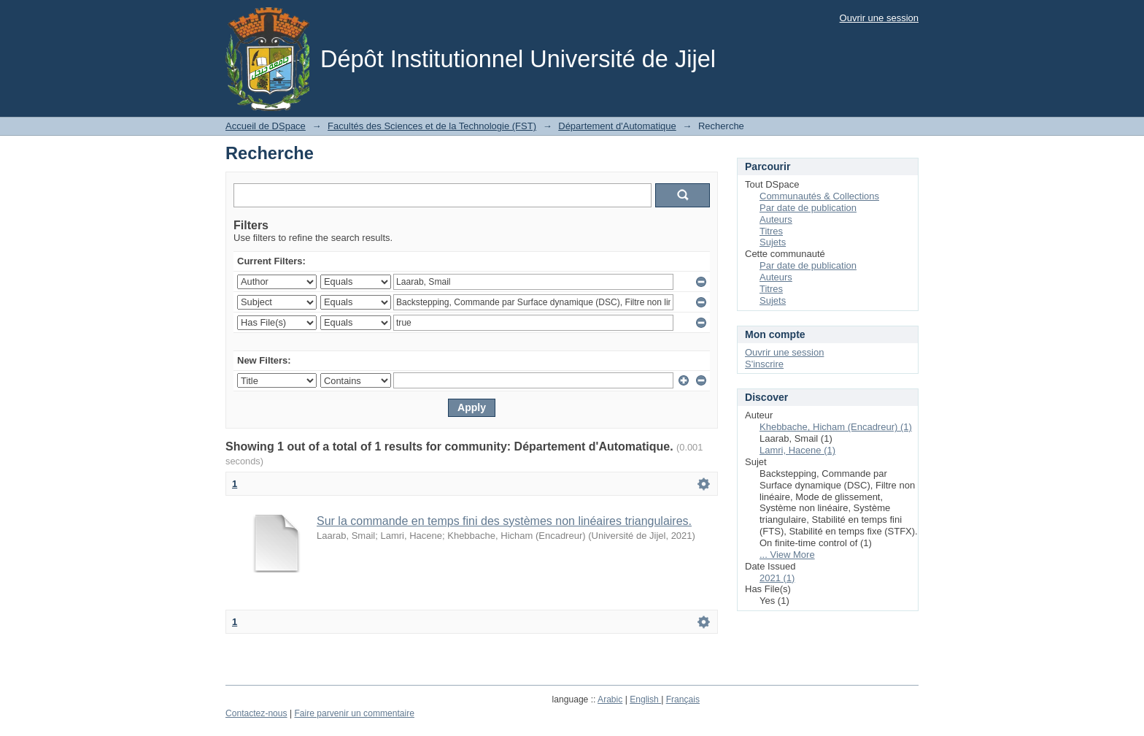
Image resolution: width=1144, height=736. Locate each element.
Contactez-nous (256, 713)
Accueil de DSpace (265, 125)
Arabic (610, 699)
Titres (771, 231)
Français (683, 699)
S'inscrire (764, 364)
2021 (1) (777, 577)
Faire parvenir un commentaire (354, 713)
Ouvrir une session (879, 17)
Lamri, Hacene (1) (797, 450)
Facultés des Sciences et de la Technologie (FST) (432, 125)
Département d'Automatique (617, 125)
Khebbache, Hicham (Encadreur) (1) (836, 426)
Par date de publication (808, 207)
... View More (787, 554)
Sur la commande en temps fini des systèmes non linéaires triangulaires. (504, 521)
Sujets (773, 242)
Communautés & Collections (819, 196)
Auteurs (776, 219)
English (645, 699)
